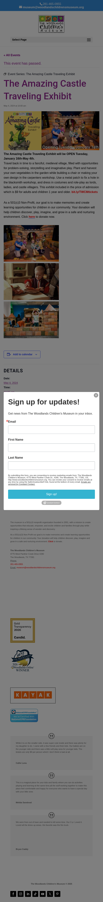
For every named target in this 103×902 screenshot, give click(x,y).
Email (12, 421)
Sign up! (51, 494)
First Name (15, 439)
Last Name (15, 457)
